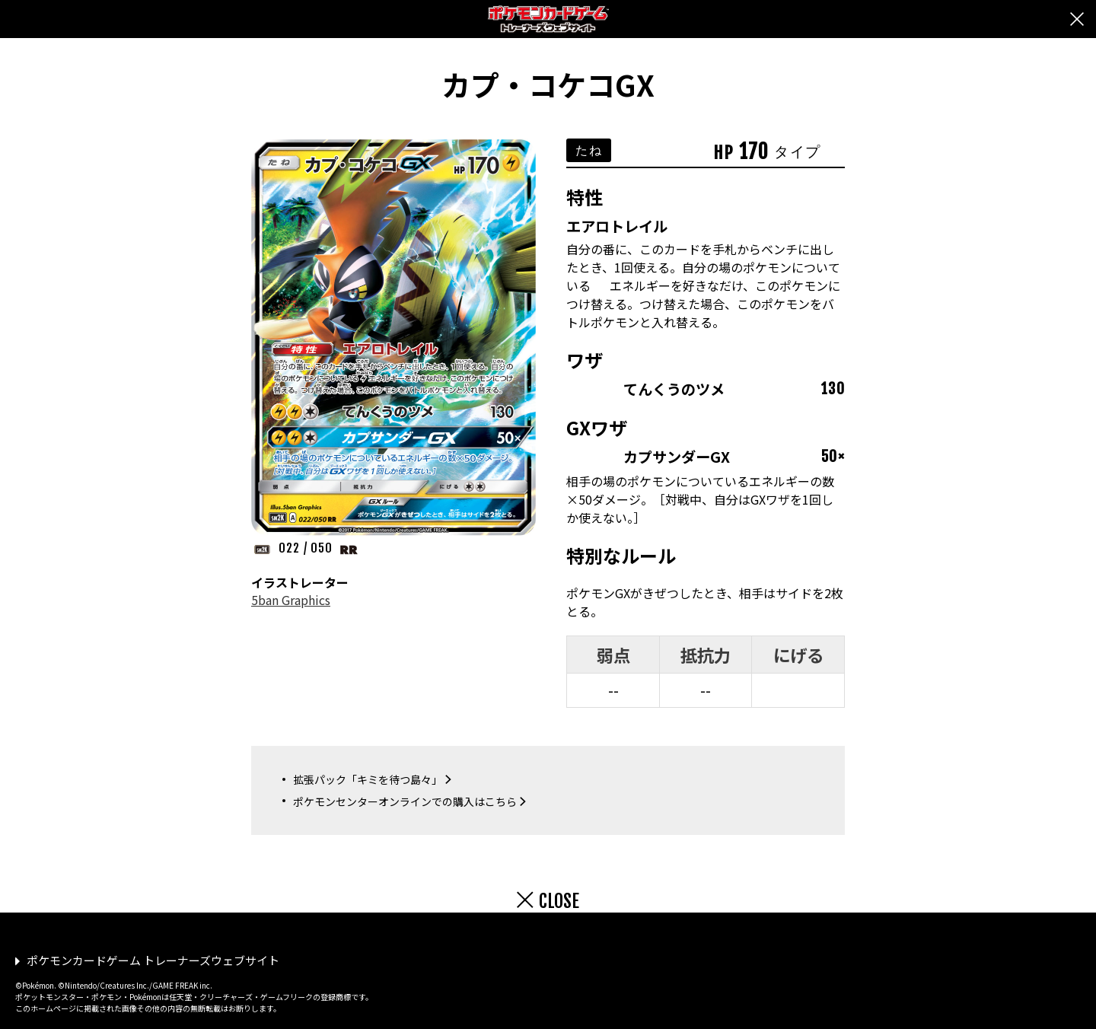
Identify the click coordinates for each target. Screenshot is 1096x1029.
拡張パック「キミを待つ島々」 (367, 779)
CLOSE (559, 901)
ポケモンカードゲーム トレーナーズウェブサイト (153, 960)
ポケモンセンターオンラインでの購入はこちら (405, 801)
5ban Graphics (290, 600)
